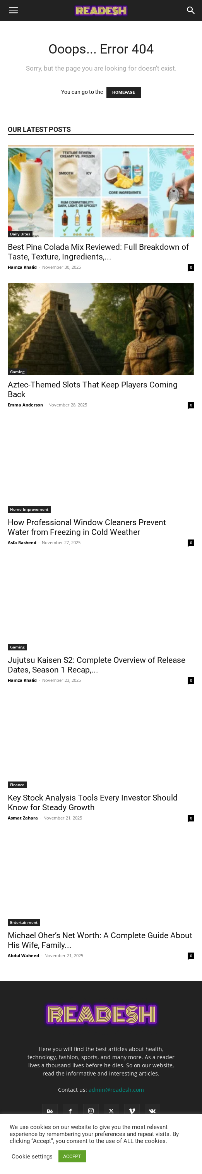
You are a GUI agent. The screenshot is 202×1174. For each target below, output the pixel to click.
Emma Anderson (25, 405)
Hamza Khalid (22, 267)
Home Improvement (29, 509)
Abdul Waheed (23, 955)
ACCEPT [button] (72, 1156)
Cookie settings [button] (32, 1156)
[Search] (191, 10)
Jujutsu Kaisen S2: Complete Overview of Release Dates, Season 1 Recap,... (96, 664)
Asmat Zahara (23, 818)
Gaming (17, 371)
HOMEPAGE (123, 92)
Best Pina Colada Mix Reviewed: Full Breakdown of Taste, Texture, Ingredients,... (98, 251)
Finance (17, 784)
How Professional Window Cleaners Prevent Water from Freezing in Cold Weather (87, 527)
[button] (13, 10)
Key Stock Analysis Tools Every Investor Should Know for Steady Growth (93, 802)
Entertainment (24, 922)
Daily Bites (20, 234)
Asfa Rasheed (22, 542)
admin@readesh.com (116, 1089)
